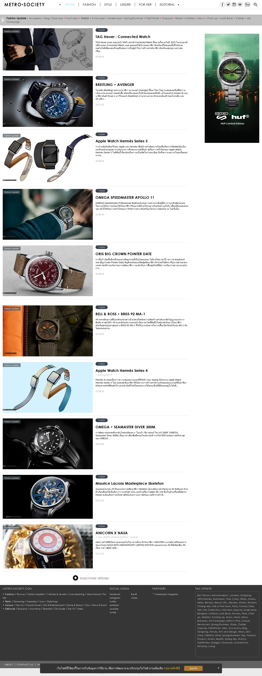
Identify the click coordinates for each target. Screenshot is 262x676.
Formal (243, 606)
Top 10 (71, 608)
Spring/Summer (133, 18)
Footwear (72, 18)
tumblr (113, 612)
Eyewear (57, 18)
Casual (245, 620)
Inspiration (32, 601)
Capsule (167, 18)
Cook (235, 599)
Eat (199, 595)
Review (209, 602)
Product (202, 639)
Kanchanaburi (220, 595)
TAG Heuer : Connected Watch (123, 36)
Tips (243, 635)
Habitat (206, 617)
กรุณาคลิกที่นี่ (172, 668)
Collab (240, 18)
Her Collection (211, 609)
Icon (42, 601)
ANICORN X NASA (112, 533)
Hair (199, 609)
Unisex (251, 599)
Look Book (227, 18)
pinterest (114, 605)
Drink (218, 635)
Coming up (218, 617)
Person (206, 595)
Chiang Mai (204, 606)
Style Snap (52, 601)
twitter (113, 601)
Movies (236, 613)
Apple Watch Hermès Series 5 (122, 141)
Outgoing (245, 595)
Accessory (35, 18)
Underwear (115, 18)
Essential (47, 608)
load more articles (91, 578)
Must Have (35, 608)
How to (20, 605)
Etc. (225, 602)
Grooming (19, 601)
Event (211, 639)
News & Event (99, 605)
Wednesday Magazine (166, 594)
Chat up (212, 18)
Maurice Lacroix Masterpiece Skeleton (130, 483)
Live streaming (76, 594)
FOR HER (145, 4)
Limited (190, 18)
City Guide (59, 608)
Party (235, 606)
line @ (134, 594)
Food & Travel (33, 605)
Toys (87, 605)
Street (242, 602)
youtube (114, 608)
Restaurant (203, 624)
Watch (85, 18)
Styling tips (231, 639)
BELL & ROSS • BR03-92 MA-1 (120, 314)
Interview (226, 609)
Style (108, 4)
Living (211, 646)
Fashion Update (36, 594)
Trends (213, 631)
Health (219, 639)
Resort (179, 18)
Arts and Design (227, 631)
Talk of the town (221, 606)
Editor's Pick (233, 620)
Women (251, 602)
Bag (46, 18)
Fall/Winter (152, 18)
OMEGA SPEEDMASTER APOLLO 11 (125, 197)
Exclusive (22, 608)
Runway (21, 594)
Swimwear (98, 18)
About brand (93, 594)
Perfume (202, 646)
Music (229, 617)
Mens (237, 617)
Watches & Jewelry (57, 594)
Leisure (125, 4)
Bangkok (202, 613)
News (201, 18)
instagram (115, 597)
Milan (200, 602)
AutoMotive (241, 642)
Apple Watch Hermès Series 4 (122, 370)
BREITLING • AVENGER (115, 84)
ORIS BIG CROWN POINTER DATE (124, 254)
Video (80, 608)
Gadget (215, 642)
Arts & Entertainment (53, 605)
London (234, 595)
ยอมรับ (193, 668)
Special (237, 609)
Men (224, 628)
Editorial (167, 4)
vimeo (134, 597)
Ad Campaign (217, 620)
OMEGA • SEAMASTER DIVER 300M (125, 427)
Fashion (89, 4)
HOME (70, 4)
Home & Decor (75, 605)
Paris (244, 613)
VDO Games (204, 599)
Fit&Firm (209, 635)
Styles (233, 624)
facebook (115, 594)
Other (243, 599)
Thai (228, 599)
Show (244, 617)
